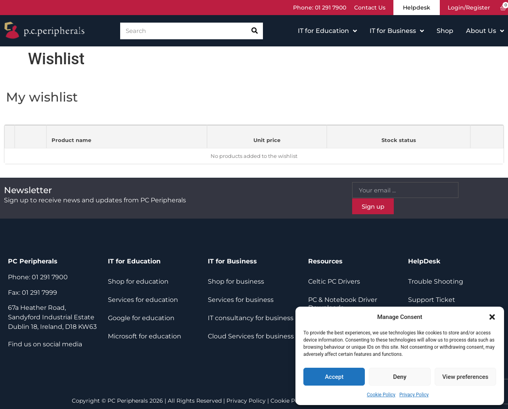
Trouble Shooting (435, 281)
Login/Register (469, 7)
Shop (445, 31)
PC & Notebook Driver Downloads (342, 303)
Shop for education (138, 281)
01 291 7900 (330, 7)
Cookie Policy (381, 394)
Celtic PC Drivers (334, 281)
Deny (399, 376)
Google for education (141, 318)
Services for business (241, 299)
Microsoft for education (144, 336)
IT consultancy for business (250, 318)
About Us (485, 31)
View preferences (465, 376)
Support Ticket (431, 299)
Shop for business (236, 281)
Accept (334, 376)
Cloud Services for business (251, 336)
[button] (492, 317)
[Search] (254, 31)
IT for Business (397, 31)
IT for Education (327, 31)
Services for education (143, 299)
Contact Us (369, 7)
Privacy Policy (414, 394)
